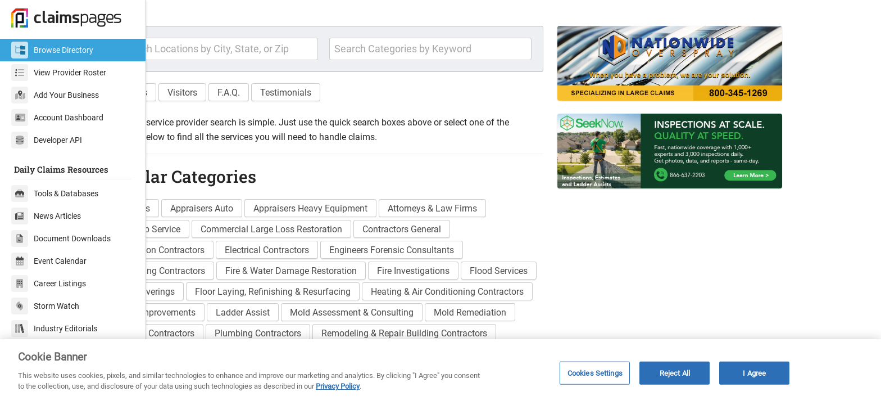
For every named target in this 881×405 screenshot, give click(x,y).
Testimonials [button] (341, 116)
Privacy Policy (338, 386)
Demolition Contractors (215, 274)
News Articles (46, 216)
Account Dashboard (57, 117)
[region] (440, 372)
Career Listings (48, 283)
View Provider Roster (58, 72)
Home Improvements (383, 337)
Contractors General (458, 254)
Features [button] (186, 116)
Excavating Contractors (215, 295)
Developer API (46, 140)
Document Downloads (61, 238)
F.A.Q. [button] (285, 116)
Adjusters (187, 233)
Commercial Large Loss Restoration (327, 254)
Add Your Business (55, 95)
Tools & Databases (54, 193)
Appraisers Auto (257, 233)
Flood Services (198, 316)
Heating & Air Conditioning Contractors (245, 337)
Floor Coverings (278, 316)
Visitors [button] (238, 116)
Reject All (675, 372)
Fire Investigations (469, 295)
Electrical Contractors (323, 274)
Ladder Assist (472, 337)
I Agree (754, 372)
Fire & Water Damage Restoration (347, 295)
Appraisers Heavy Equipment (367, 233)
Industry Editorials (54, 328)
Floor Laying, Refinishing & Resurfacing (407, 316)
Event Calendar (49, 261)
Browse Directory (52, 50)
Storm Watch (45, 306)
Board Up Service (203, 254)
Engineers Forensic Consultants (447, 274)
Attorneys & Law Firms (488, 233)
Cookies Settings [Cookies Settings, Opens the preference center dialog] (595, 372)
